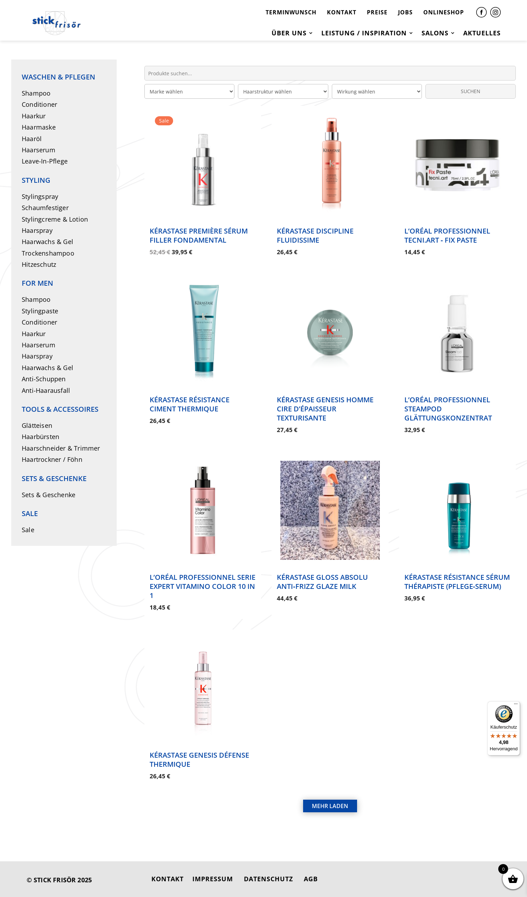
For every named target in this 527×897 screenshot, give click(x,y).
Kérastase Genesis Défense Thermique (199, 759)
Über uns (289, 33)
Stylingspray (40, 196)
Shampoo (36, 93)
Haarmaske (39, 127)
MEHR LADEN (330, 806)
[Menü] (516, 705)
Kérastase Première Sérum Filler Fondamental (199, 235)
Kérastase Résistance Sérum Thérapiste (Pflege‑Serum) (457, 581)
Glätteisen (37, 425)
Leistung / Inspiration (364, 33)
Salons (435, 33)
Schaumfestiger (45, 207)
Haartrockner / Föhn (52, 459)
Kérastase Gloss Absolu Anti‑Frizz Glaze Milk (322, 581)
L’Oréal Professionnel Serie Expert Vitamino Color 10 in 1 (202, 586)
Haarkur (34, 116)
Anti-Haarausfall (46, 390)
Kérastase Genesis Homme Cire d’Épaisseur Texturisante (325, 409)
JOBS (405, 12)
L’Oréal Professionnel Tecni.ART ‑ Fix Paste (447, 235)
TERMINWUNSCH (291, 12)
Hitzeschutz (39, 264)
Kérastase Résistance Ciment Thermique (190, 404)
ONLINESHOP (443, 12)
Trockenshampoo (48, 253)
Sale (28, 530)
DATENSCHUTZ (268, 879)
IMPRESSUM (212, 879)
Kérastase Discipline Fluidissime (315, 235)
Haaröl (32, 138)
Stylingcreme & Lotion (55, 219)
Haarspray (37, 230)
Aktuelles (482, 33)
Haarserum (38, 150)
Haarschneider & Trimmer (61, 448)
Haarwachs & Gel (47, 241)
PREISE (377, 12)
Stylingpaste (40, 311)
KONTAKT (341, 12)
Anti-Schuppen (44, 379)
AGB (311, 879)
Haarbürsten (40, 436)
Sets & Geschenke (48, 495)
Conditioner (39, 104)
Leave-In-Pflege (45, 161)
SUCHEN (470, 91)
